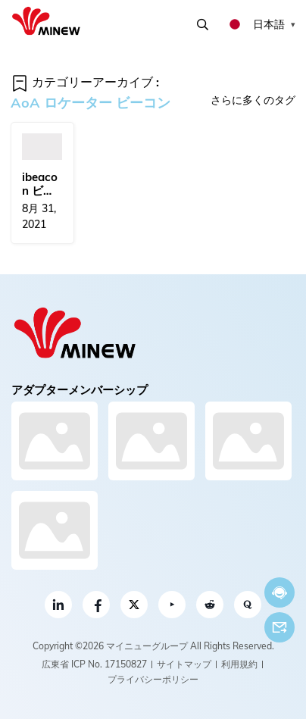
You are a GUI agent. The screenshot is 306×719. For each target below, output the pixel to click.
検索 (202, 24)
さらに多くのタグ (253, 100)
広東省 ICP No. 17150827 (94, 664)
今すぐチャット (279, 592)
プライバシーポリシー (153, 679)
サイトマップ (184, 664)
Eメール (279, 627)
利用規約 (239, 664)
